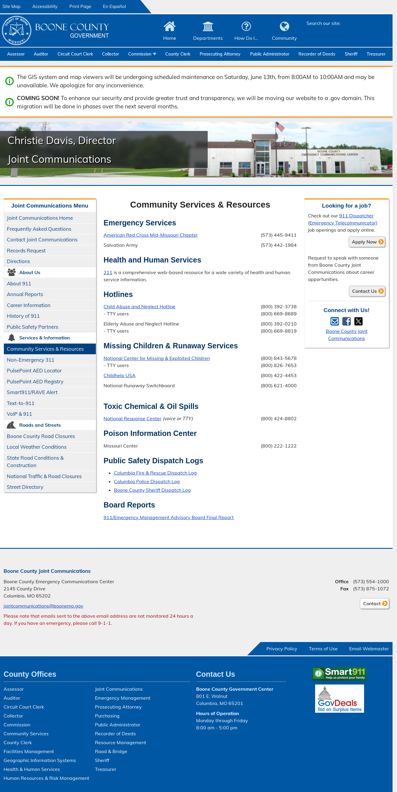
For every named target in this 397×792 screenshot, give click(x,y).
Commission (139, 54)
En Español (114, 6)
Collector (110, 54)
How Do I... (246, 38)
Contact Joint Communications (42, 239)
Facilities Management (29, 751)
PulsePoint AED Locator (34, 370)
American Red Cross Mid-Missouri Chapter (151, 235)
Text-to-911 (20, 403)
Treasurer (376, 54)
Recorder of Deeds (316, 54)
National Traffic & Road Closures (44, 476)
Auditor (41, 54)
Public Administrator (269, 54)
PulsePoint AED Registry (35, 381)
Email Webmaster (369, 649)
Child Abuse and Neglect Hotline (139, 306)
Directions (18, 261)
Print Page (80, 6)
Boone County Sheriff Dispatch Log (152, 490)
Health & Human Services (32, 769)
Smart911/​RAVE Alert (32, 392)
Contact (370, 604)
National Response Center (132, 418)
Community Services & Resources (45, 349)
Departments (208, 38)
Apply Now (364, 242)
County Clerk (177, 54)
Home (169, 38)
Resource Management (120, 742)
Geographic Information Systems (40, 760)
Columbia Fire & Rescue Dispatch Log (155, 473)
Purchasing (107, 716)
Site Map (11, 6)
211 (108, 272)
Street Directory (25, 487)
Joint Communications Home (40, 218)
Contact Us (364, 291)
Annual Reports (25, 294)
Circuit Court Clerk (75, 54)
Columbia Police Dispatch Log (147, 481)
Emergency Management (122, 698)
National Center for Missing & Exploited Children (157, 358)
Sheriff (351, 54)
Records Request (26, 250)
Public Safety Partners (32, 327)
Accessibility (45, 6)
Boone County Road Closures (41, 436)
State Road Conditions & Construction (35, 462)
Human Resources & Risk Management (46, 778)
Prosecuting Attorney (220, 54)
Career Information (28, 305)
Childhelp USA (120, 375)
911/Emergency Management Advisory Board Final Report (169, 517)
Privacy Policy (281, 649)
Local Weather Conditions (36, 447)
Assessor (16, 54)
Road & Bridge (111, 751)
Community (284, 38)
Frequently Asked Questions (39, 229)
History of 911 (23, 316)
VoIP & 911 (19, 414)
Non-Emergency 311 (30, 360)
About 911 (19, 283)
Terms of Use (323, 649)
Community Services (26, 733)
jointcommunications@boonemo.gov (43, 606)
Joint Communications (119, 689)
